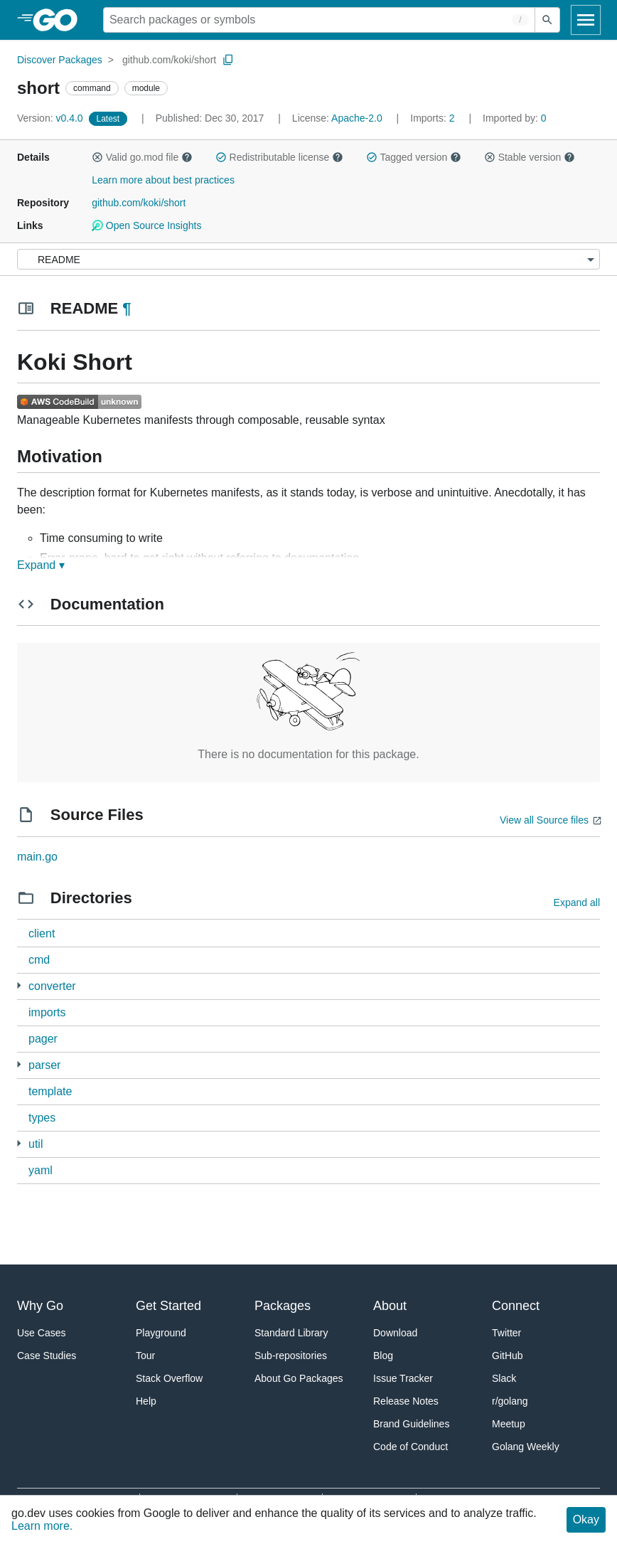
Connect (516, 1306)
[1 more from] (19, 1064)
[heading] (60, 20)
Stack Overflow (169, 1378)
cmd (39, 960)
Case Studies (46, 1355)
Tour (145, 1355)
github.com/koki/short (169, 59)
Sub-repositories (290, 1355)
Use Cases (41, 1332)
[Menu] (308, 259)
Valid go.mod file (142, 157)
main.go (37, 857)
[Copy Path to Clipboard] (228, 59)
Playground (161, 1332)
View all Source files (544, 820)
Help (146, 1401)
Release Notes (406, 1401)
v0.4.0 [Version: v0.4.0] (51, 118)
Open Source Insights (146, 225)
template (50, 1091)
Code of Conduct (410, 1446)
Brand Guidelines (411, 1423)
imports (46, 1012)
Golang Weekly (525, 1446)
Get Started (168, 1306)
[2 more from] (19, 985)
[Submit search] (547, 20)
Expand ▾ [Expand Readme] (41, 565)
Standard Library (291, 1332)
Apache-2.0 (356, 118)
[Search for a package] (319, 20)
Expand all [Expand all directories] (577, 902)
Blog (383, 1355)
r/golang (510, 1401)
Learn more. (42, 1526)
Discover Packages (59, 59)
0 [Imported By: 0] (515, 118)
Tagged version (413, 157)
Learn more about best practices (163, 180)
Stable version (529, 157)
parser (44, 1065)
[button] (97, 157)
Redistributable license (279, 157)
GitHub (507, 1355)
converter (52, 986)
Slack (504, 1378)
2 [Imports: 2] (433, 118)
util (35, 1144)
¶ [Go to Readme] (126, 308)
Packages (282, 1306)
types (41, 1118)
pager (43, 1039)
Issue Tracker (403, 1378)
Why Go (40, 1306)
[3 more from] (19, 1143)
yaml (40, 1170)
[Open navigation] (586, 20)
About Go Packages (298, 1378)
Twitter (506, 1332)
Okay (586, 1519)
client (41, 933)
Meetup (508, 1423)
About (390, 1306)
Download (395, 1332)
